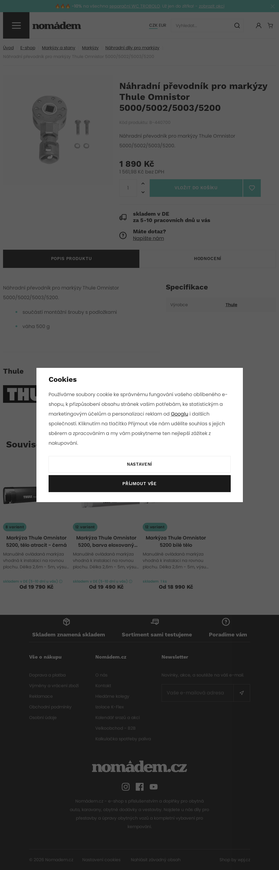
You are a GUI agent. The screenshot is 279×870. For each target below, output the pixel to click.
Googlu (180, 413)
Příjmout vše (139, 483)
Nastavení (139, 464)
